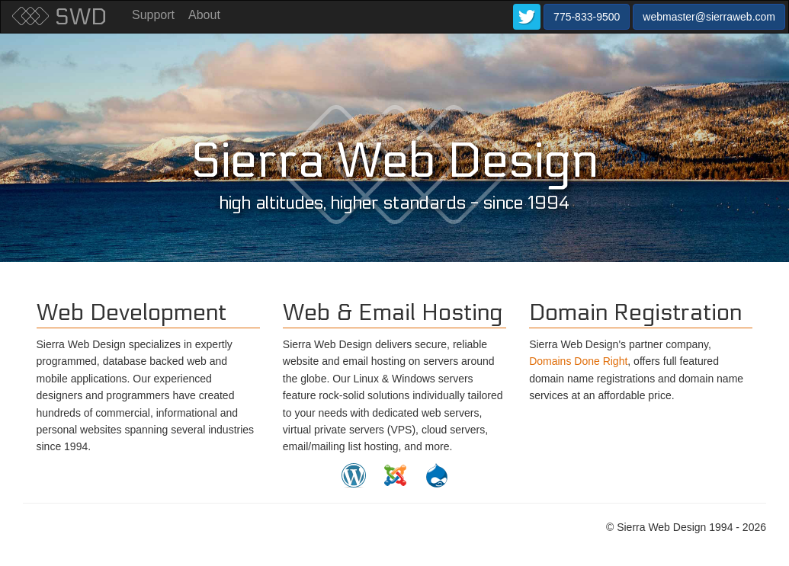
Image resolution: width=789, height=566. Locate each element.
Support (153, 14)
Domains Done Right (578, 361)
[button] (526, 17)
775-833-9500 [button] (586, 17)
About (204, 14)
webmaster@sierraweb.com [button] (709, 17)
